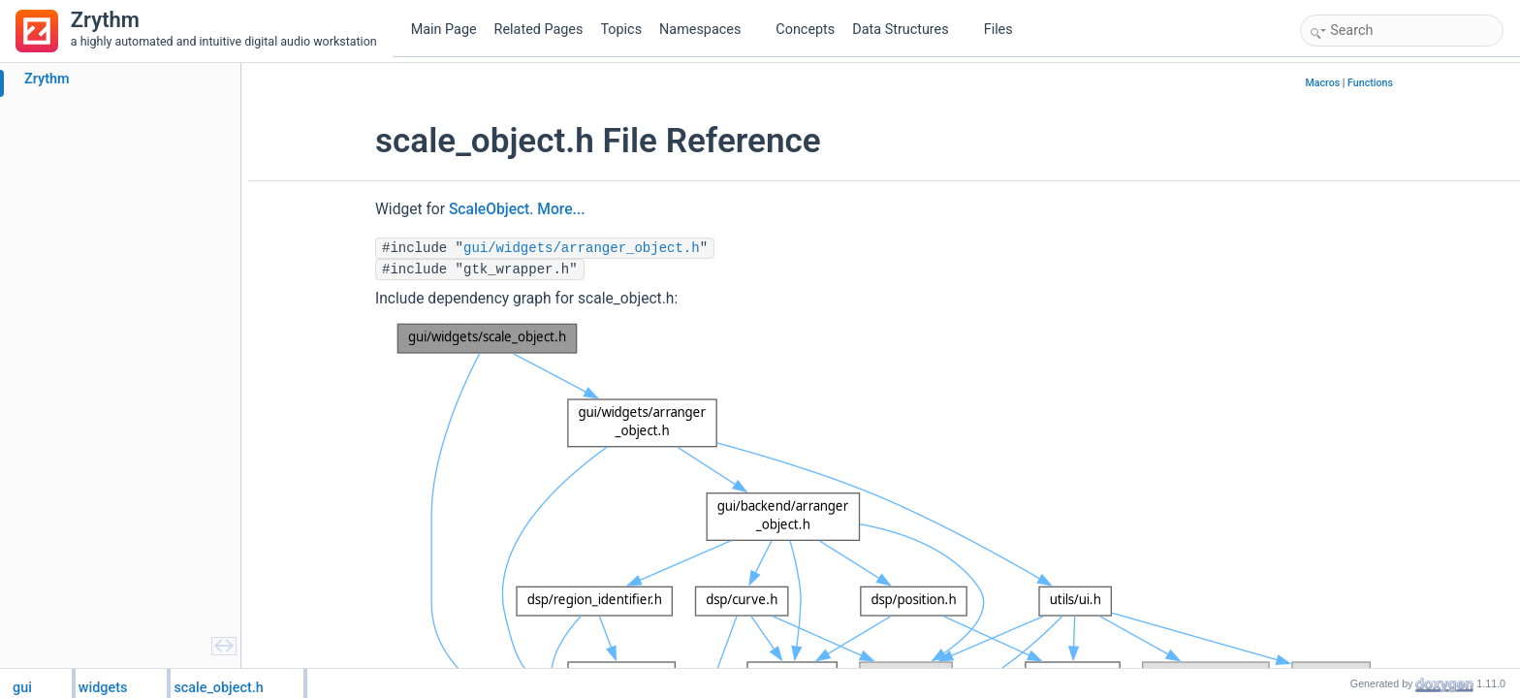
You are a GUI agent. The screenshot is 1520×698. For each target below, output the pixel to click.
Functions (1370, 83)
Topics (621, 29)
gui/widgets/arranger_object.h (581, 248)
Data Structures (908, 29)
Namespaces (707, 29)
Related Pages (539, 29)
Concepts (805, 29)
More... (561, 209)
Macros (1322, 83)
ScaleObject (489, 209)
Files (1006, 29)
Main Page (444, 29)
